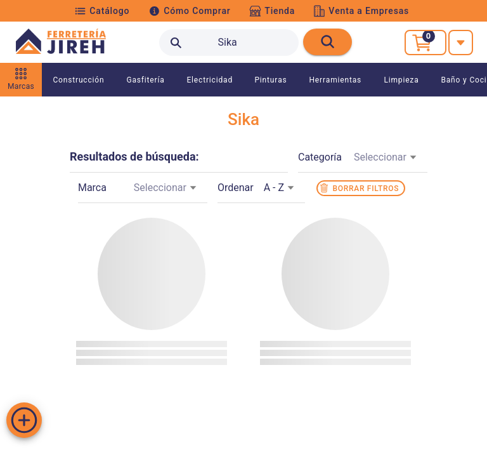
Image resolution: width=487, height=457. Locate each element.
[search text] (229, 42)
